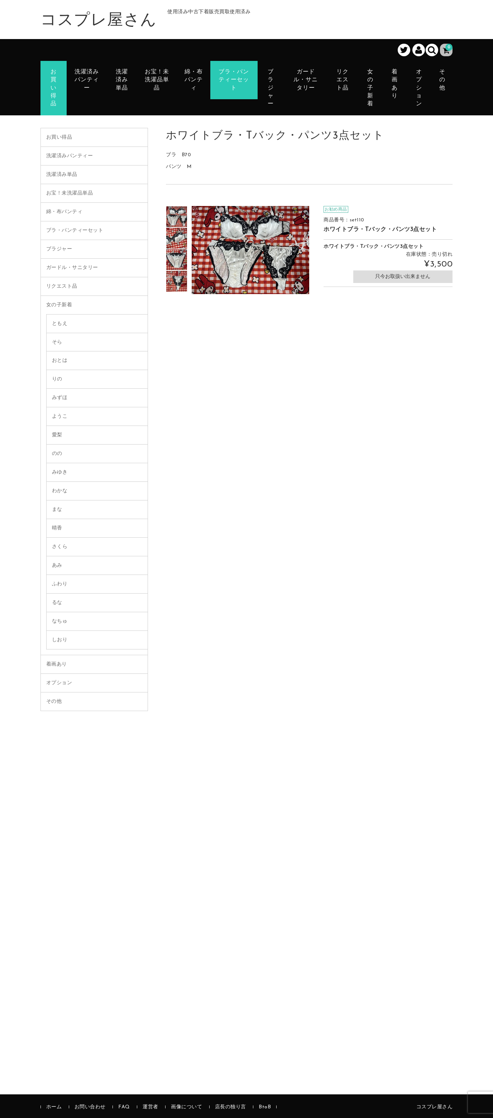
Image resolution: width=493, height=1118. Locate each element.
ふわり (60, 584)
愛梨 (57, 435)
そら (57, 342)
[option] (176, 216)
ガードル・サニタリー (305, 80)
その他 (442, 80)
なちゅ (60, 621)
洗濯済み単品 (122, 80)
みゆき (60, 472)
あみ (57, 565)
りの (57, 379)
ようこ (60, 416)
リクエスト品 (342, 80)
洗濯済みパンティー (87, 80)
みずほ (60, 397)
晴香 (57, 528)
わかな (60, 491)
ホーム (54, 1107)
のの (57, 453)
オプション (419, 88)
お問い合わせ (90, 1107)
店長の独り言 (230, 1107)
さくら (60, 547)
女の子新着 (370, 88)
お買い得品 (54, 88)
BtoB (265, 1107)
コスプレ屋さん (98, 21)
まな (57, 509)
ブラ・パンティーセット (234, 80)
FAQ (124, 1107)
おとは (60, 360)
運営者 (150, 1107)
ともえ (60, 323)
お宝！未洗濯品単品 (157, 80)
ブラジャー (271, 88)
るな (57, 602)
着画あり (395, 84)
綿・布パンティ (194, 80)
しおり (60, 640)
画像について (186, 1107)
